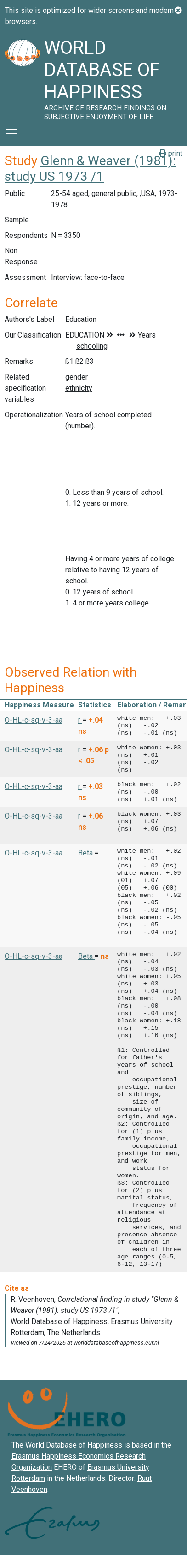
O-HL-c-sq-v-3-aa (33, 720)
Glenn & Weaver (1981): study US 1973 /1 (90, 168)
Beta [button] (86, 853)
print (170, 153)
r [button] (80, 720)
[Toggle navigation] (11, 133)
